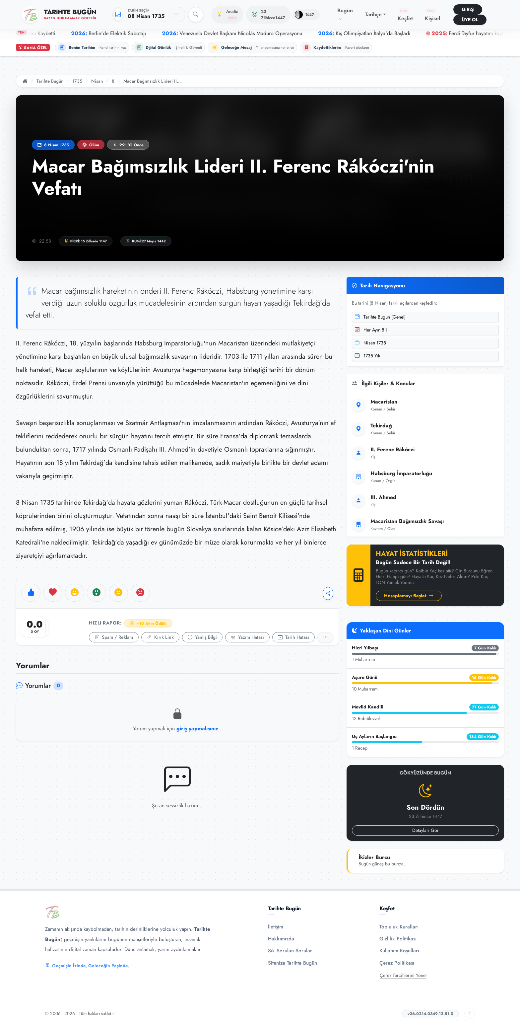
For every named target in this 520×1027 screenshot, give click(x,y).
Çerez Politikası (396, 963)
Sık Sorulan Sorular (290, 950)
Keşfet (405, 15)
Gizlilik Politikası (398, 938)
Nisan (97, 81)
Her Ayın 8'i (371, 330)
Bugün (345, 14)
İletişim (275, 926)
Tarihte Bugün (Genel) (380, 317)
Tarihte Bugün (49, 81)
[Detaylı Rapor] (325, 637)
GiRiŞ (468, 9)
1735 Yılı (367, 355)
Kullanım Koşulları (399, 950)
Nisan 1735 (370, 342)
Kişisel (432, 15)
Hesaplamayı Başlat (408, 595)
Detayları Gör (425, 830)
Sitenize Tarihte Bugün (292, 963)
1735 (77, 81)
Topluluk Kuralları (399, 926)
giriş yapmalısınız (198, 728)
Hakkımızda (281, 938)
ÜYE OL (470, 19)
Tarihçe (373, 14)
